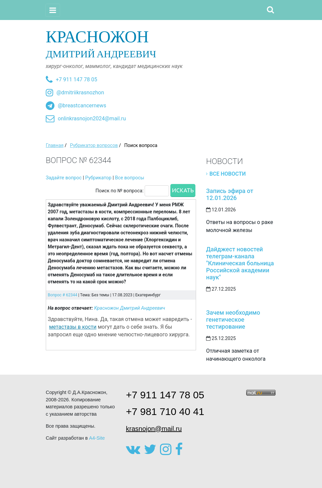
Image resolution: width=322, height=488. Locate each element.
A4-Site (97, 438)
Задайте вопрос (64, 178)
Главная (54, 145)
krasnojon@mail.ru (154, 428)
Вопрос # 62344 (62, 295)
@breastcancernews (82, 105)
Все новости (227, 174)
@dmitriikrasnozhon (80, 92)
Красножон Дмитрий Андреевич (129, 308)
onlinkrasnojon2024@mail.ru (92, 118)
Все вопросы (129, 178)
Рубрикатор (98, 178)
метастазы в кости (73, 327)
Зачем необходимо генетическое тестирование (233, 319)
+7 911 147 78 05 (76, 79)
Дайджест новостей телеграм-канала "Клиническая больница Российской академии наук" (240, 263)
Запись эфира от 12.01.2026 (229, 194)
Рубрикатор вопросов (94, 145)
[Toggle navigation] (52, 10)
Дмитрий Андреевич (161, 43)
